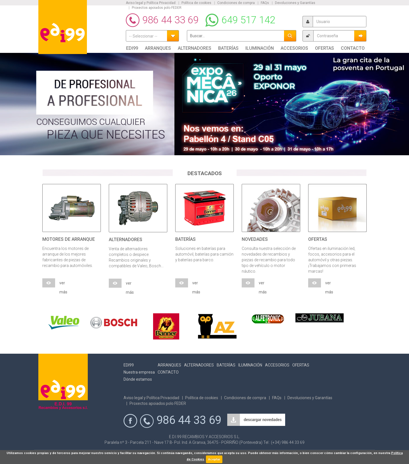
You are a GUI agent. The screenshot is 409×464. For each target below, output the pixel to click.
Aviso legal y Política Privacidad (151, 3)
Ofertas (300, 365)
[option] (204, 104)
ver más (63, 284)
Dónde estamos (138, 379)
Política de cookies (196, 3)
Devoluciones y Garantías (295, 3)
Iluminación (250, 365)
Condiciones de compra (236, 3)
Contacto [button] (353, 48)
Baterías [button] (228, 48)
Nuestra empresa (139, 372)
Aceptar (214, 459)
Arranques (169, 365)
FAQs (265, 3)
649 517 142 (248, 20)
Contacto (168, 372)
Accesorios (277, 365)
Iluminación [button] (259, 48)
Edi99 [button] (132, 48)
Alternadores (199, 365)
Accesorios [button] (294, 48)
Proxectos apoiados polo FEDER (156, 8)
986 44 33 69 (170, 20)
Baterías (226, 365)
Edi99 (129, 365)
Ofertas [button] (324, 48)
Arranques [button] (158, 48)
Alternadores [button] (194, 48)
